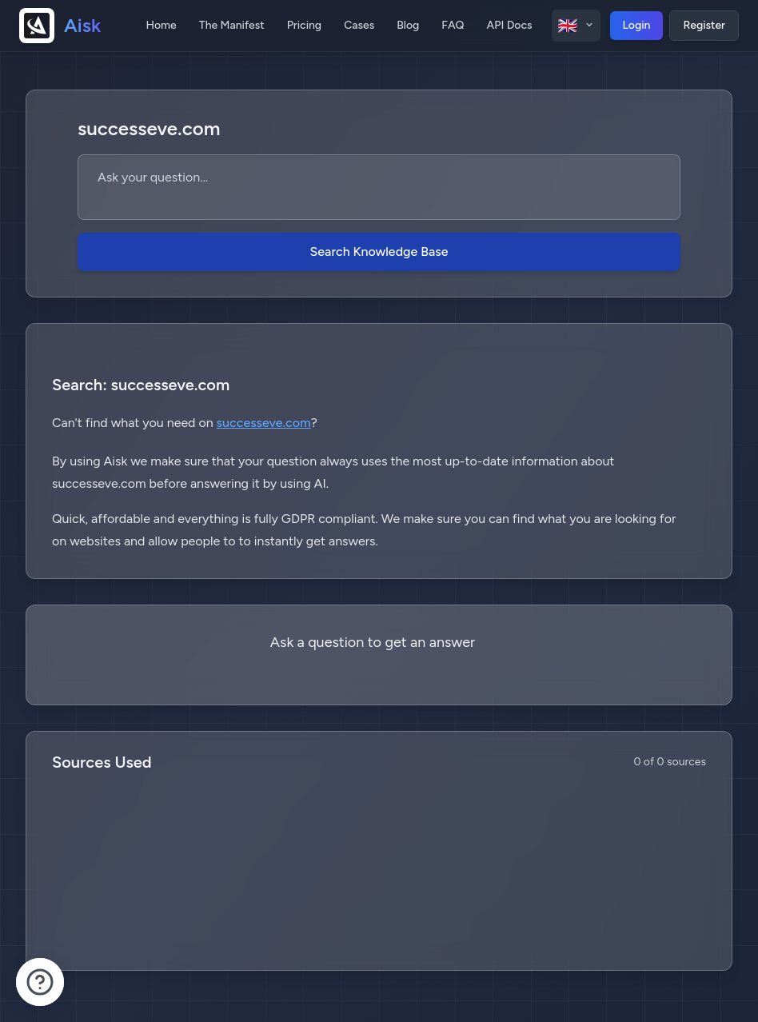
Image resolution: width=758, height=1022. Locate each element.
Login (637, 25)
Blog (408, 25)
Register (704, 25)
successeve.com (264, 422)
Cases (359, 25)
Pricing (304, 25)
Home (161, 25)
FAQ (452, 25)
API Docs (510, 25)
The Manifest (232, 25)
